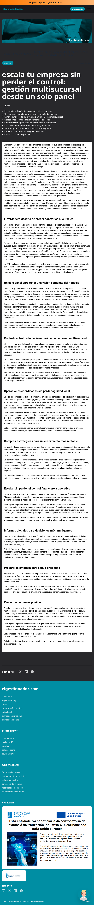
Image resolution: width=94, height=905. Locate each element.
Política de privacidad (12, 716)
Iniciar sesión (8, 742)
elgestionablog (9, 700)
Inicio (7, 53)
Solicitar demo (8, 750)
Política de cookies (10, 719)
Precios (5, 746)
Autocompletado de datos (14, 776)
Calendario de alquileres (13, 791)
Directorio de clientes (12, 784)
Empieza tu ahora (45, 2)
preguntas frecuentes (12, 708)
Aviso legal (7, 712)
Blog (15, 53)
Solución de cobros (10, 780)
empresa (26, 53)
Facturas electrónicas (11, 772)
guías (4, 704)
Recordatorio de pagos (12, 787)
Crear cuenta (8, 738)
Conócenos (7, 696)
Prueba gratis (77, 9)
